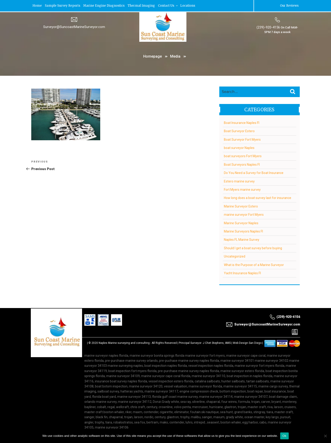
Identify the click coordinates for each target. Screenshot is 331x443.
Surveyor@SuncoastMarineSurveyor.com (74, 27)
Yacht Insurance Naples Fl (242, 273)
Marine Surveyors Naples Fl (243, 231)
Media (175, 56)
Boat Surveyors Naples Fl (242, 164)
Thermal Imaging (143, 6)
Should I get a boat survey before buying (253, 248)
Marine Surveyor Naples (241, 223)
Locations (190, 6)
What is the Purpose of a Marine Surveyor (254, 265)
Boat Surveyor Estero (239, 131)
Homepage (152, 56)
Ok (284, 435)
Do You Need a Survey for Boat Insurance (253, 173)
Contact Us (170, 6)
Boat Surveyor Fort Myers (242, 139)
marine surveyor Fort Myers (244, 214)
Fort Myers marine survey (242, 189)
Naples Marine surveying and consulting (124, 343)
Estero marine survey (239, 181)
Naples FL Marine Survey (241, 240)
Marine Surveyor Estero (241, 206)
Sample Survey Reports (63, 6)
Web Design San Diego (247, 343)
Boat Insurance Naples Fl (241, 123)
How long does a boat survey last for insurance (257, 198)
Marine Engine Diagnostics (105, 6)
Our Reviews (289, 6)
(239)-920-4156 (268, 27)
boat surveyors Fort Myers (243, 156)
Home (37, 6)
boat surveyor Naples (239, 148)
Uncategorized (234, 256)
